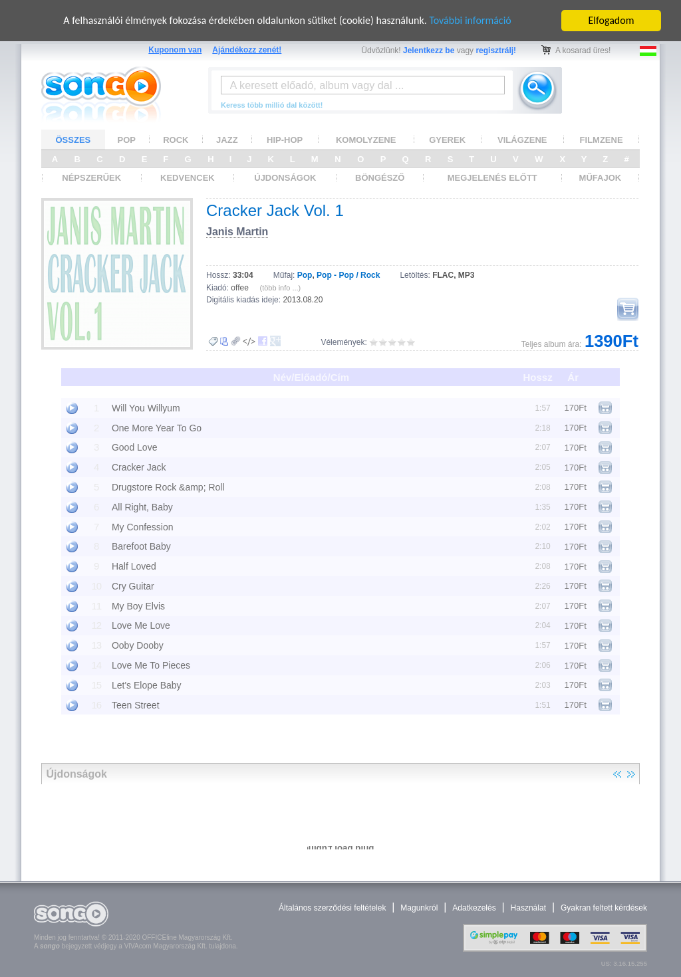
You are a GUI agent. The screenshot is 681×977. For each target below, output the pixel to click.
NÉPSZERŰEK (91, 178)
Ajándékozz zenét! (246, 49)
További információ (470, 20)
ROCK (175, 140)
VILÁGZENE (522, 140)
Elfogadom (611, 20)
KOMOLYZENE (366, 140)
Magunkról (419, 908)
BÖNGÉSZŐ (379, 178)
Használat (528, 908)
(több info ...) (280, 288)
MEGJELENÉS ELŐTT (492, 178)
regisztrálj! (496, 50)
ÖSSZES (73, 140)
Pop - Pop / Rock (348, 275)
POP (127, 140)
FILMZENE (601, 140)
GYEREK (447, 140)
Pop (305, 275)
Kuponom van (175, 49)
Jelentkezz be (428, 50)
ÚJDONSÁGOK (285, 178)
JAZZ (227, 140)
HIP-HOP (285, 140)
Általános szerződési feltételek (332, 908)
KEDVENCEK (187, 178)
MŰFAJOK (600, 178)
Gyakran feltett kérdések (604, 908)
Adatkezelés (473, 908)
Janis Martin (237, 231)
